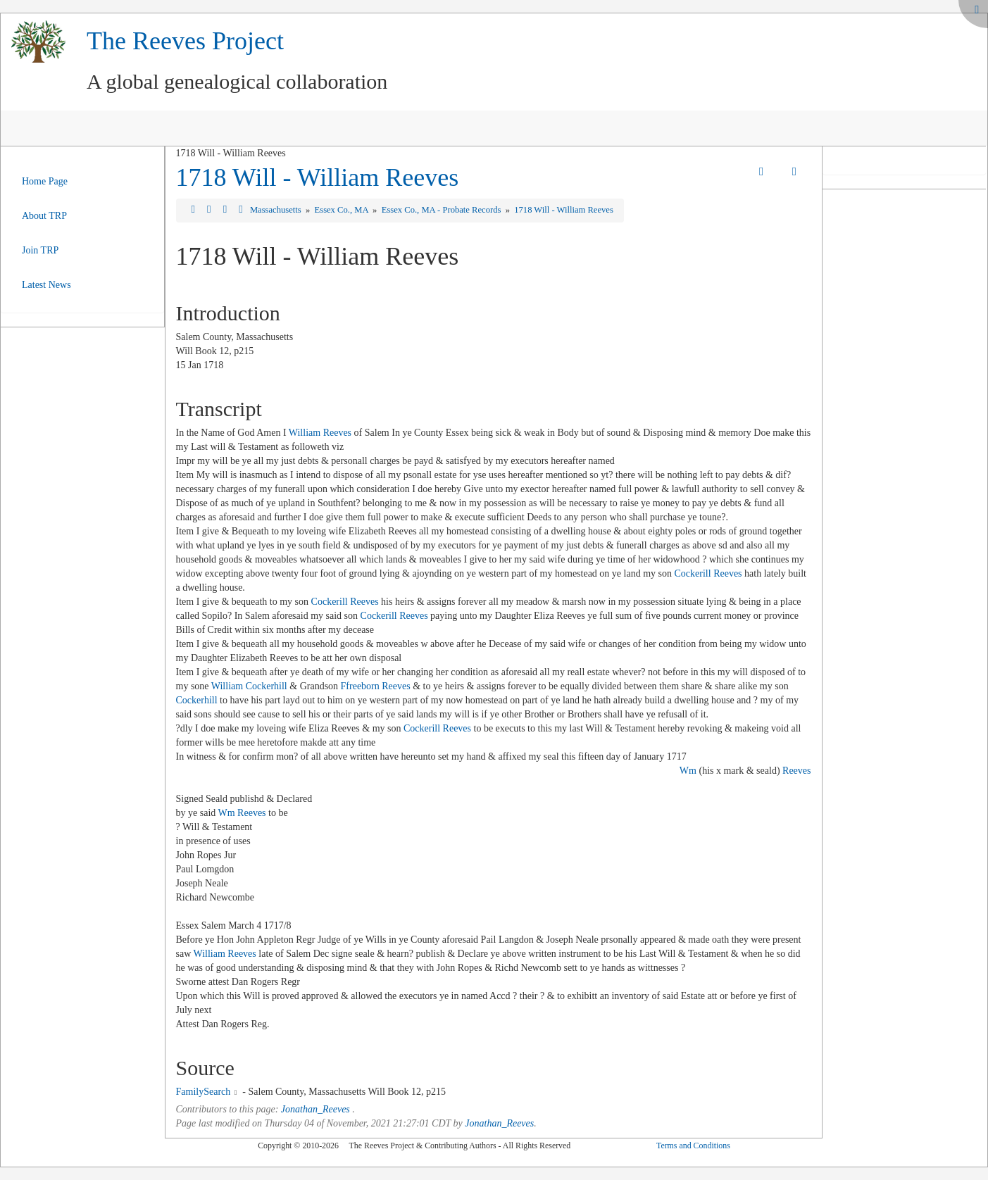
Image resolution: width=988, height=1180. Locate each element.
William (227, 686)
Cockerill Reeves (708, 573)
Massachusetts (277, 210)
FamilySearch (203, 1091)
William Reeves (320, 432)
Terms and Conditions (693, 1145)
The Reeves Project (185, 41)
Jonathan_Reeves (315, 1109)
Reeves (796, 770)
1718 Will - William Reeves (317, 177)
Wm (688, 770)
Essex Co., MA (342, 210)
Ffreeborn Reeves (376, 686)
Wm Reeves (242, 813)
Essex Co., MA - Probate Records (443, 210)
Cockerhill (266, 686)
